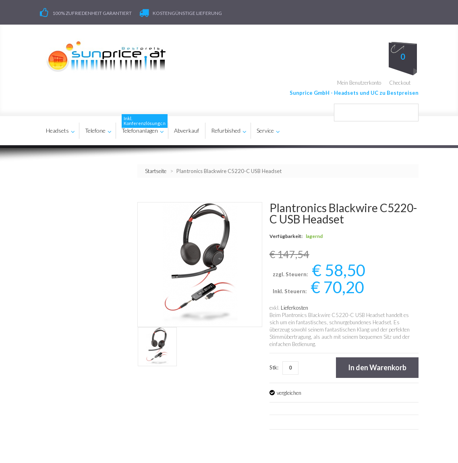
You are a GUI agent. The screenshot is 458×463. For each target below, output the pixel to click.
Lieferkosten (294, 305)
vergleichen (289, 391)
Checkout (399, 80)
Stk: (273, 365)
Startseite (155, 169)
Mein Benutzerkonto (359, 80)
